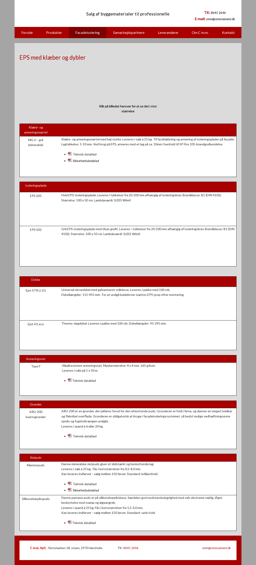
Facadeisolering (87, 32)
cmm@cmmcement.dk (220, 19)
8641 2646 (218, 13)
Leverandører (168, 32)
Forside (27, 32)
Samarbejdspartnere (128, 32)
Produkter (54, 32)
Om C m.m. (200, 32)
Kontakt (228, 32)
